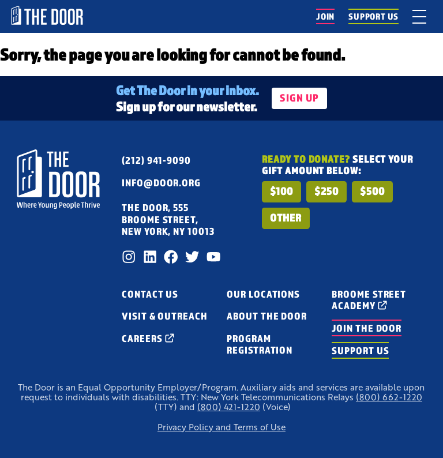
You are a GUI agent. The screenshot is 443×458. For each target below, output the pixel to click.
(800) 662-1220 (389, 397)
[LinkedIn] (150, 257)
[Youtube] (213, 257)
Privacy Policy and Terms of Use (221, 427)
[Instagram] (129, 257)
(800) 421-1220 (228, 407)
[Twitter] (192, 257)
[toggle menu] (419, 16)
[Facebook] (171, 257)
